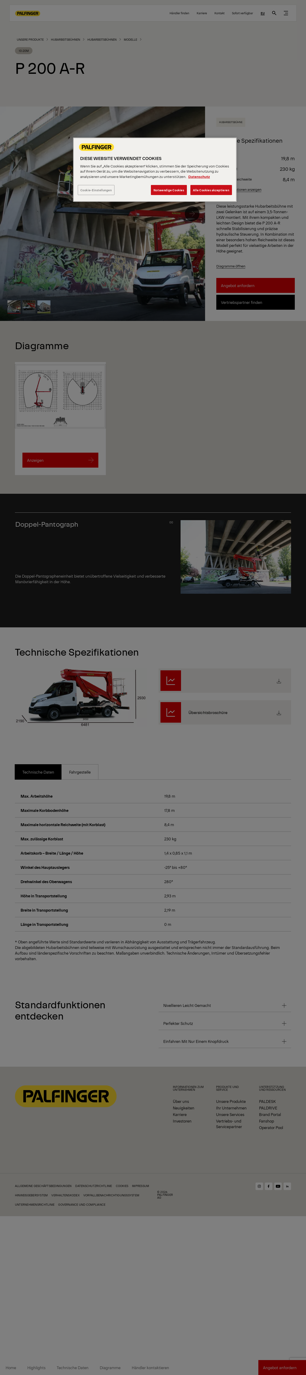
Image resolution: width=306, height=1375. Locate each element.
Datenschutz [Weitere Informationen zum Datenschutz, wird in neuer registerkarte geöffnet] (199, 176)
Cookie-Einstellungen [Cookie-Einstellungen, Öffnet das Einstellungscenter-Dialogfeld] (96, 190)
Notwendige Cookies (168, 190)
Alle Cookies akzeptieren (211, 190)
